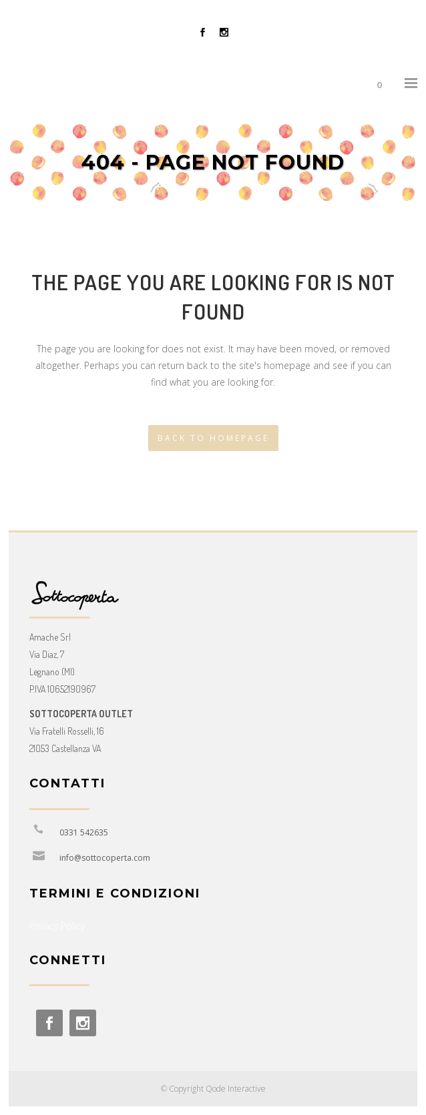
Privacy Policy (57, 925)
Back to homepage (213, 438)
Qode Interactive (236, 1088)
